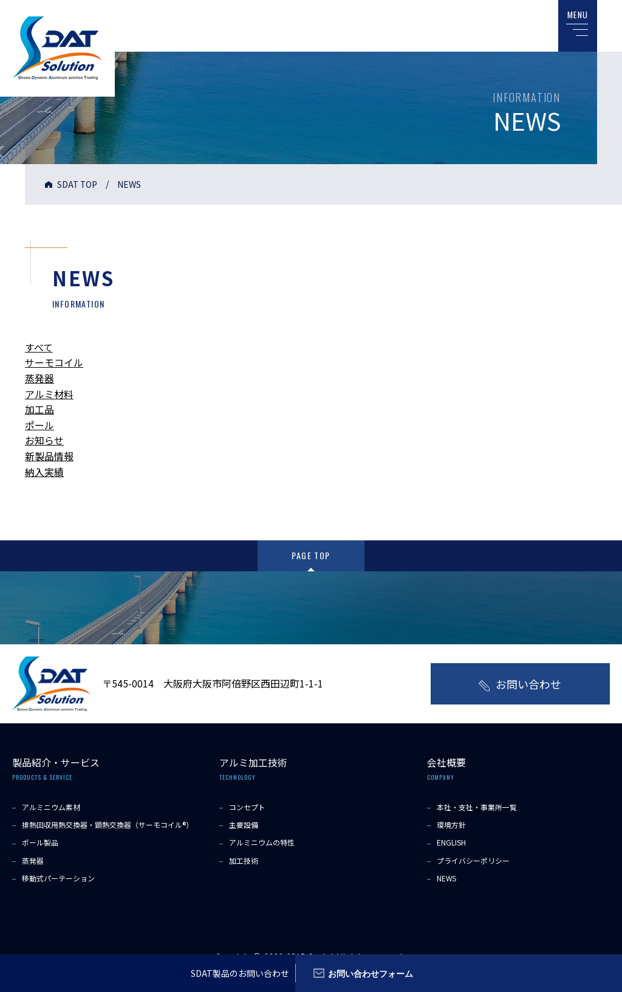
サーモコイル (54, 362)
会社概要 (446, 762)
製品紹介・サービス (56, 762)
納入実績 (44, 471)
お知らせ (44, 440)
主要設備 (243, 824)
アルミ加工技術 (253, 762)
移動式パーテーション (58, 877)
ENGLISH (451, 842)
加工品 (39, 409)
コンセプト (247, 806)
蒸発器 (39, 378)
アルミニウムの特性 (262, 842)
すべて (39, 347)
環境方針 (451, 824)
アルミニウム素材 (51, 806)
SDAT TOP (77, 184)
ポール (39, 425)
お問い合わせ (528, 684)
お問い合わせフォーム (371, 972)
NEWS (447, 877)
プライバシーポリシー (473, 860)
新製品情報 (49, 456)
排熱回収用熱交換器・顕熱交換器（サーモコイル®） (107, 824)
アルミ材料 (49, 394)
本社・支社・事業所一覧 (477, 806)
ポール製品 (40, 842)
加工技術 (243, 860)
